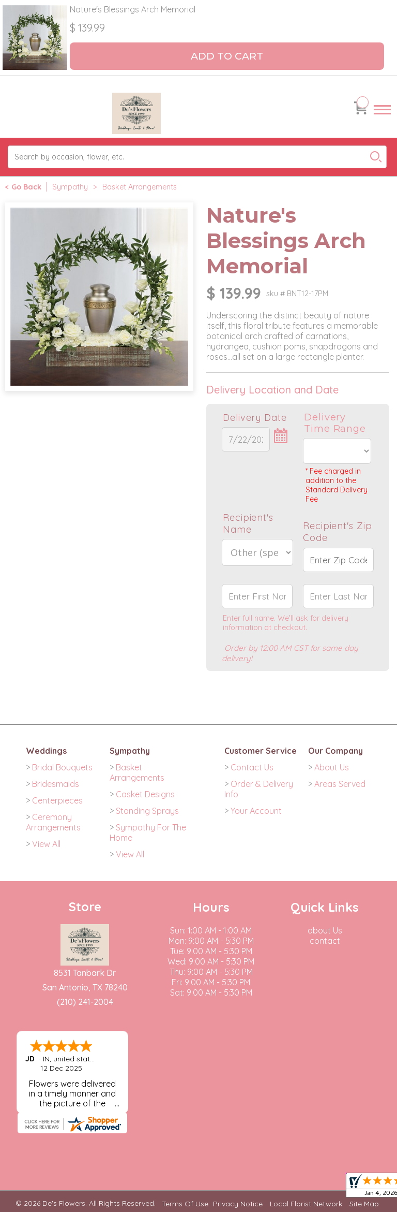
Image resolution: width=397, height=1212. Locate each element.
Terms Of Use (185, 1203)
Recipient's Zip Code (337, 532)
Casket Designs (145, 794)
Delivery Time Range (335, 423)
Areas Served (339, 784)
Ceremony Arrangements (53, 822)
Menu (382, 119)
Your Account (256, 811)
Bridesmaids (55, 784)
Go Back (26, 187)
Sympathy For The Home (148, 832)
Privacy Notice (238, 1203)
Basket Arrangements (139, 187)
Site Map (364, 1203)
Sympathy (70, 187)
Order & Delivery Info (258, 789)
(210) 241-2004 (85, 1002)
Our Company (335, 751)
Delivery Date (255, 418)
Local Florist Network (306, 1203)
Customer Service (260, 751)
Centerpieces (57, 800)
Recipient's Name (248, 523)
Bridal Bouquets (62, 767)
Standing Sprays (147, 811)
